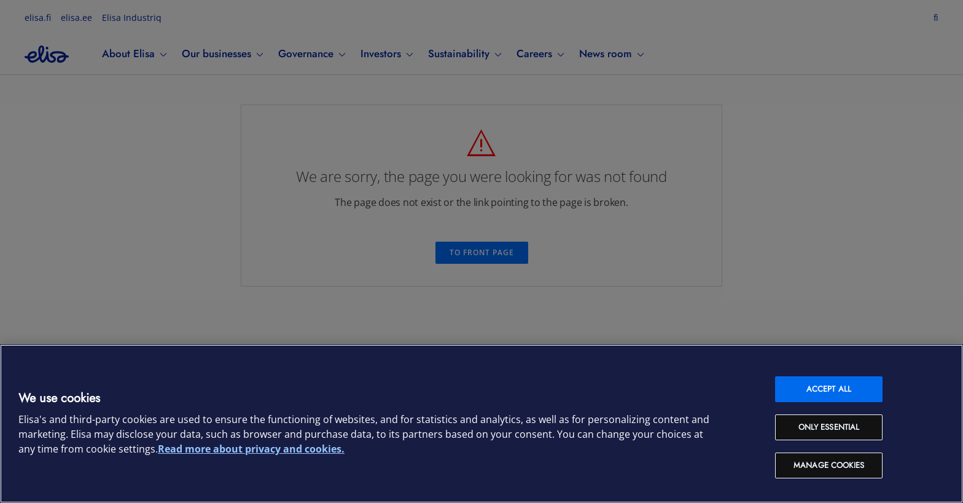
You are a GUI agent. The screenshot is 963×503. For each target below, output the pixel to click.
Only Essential (829, 427)
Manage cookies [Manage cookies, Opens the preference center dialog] (828, 465)
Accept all (828, 389)
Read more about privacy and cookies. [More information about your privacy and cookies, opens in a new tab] (251, 449)
